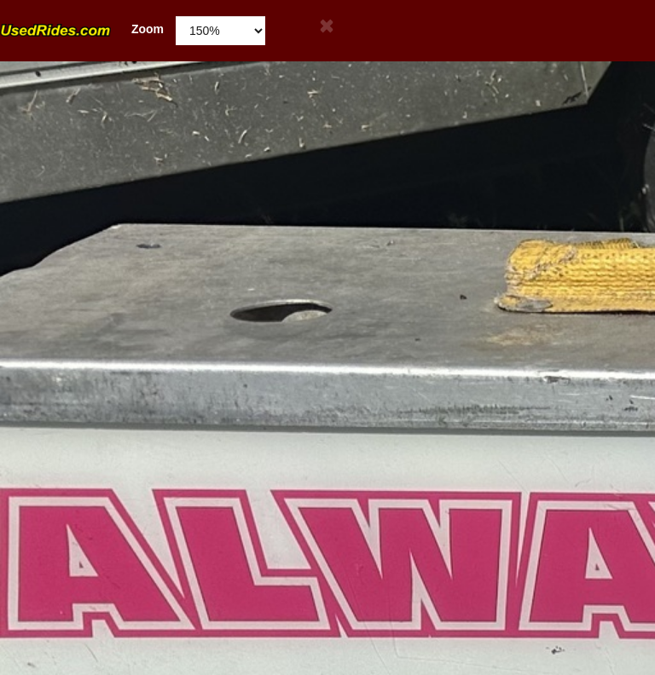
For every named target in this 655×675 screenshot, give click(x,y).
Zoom (82, 29)
